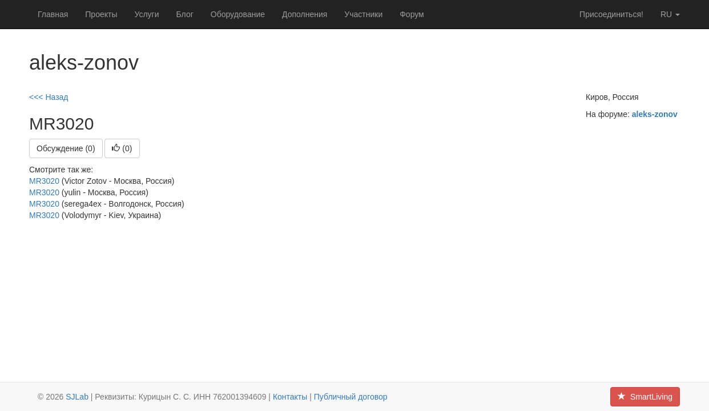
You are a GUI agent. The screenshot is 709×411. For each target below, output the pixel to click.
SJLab (77, 396)
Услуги (146, 14)
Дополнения (304, 14)
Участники (363, 14)
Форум (412, 14)
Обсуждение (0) (66, 148)
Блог (185, 14)
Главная (53, 14)
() (122, 148)
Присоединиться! (611, 14)
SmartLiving (645, 396)
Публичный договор (351, 396)
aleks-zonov (655, 114)
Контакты (290, 396)
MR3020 (44, 181)
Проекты (101, 14)
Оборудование (238, 14)
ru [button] (670, 14)
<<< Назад (49, 97)
